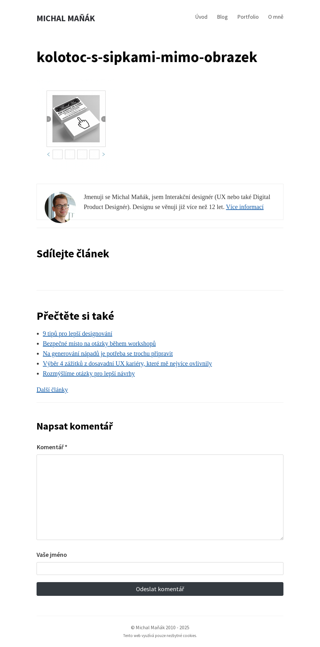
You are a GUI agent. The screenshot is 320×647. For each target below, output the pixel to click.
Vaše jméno (52, 554)
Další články (52, 389)
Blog (222, 16)
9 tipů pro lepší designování (77, 333)
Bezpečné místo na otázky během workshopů (99, 343)
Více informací (245, 206)
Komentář (52, 447)
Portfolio (248, 16)
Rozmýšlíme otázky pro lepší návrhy (89, 373)
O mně (275, 16)
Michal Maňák (66, 18)
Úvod (201, 16)
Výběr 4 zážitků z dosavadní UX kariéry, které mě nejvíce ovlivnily (127, 363)
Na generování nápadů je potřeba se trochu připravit (108, 353)
